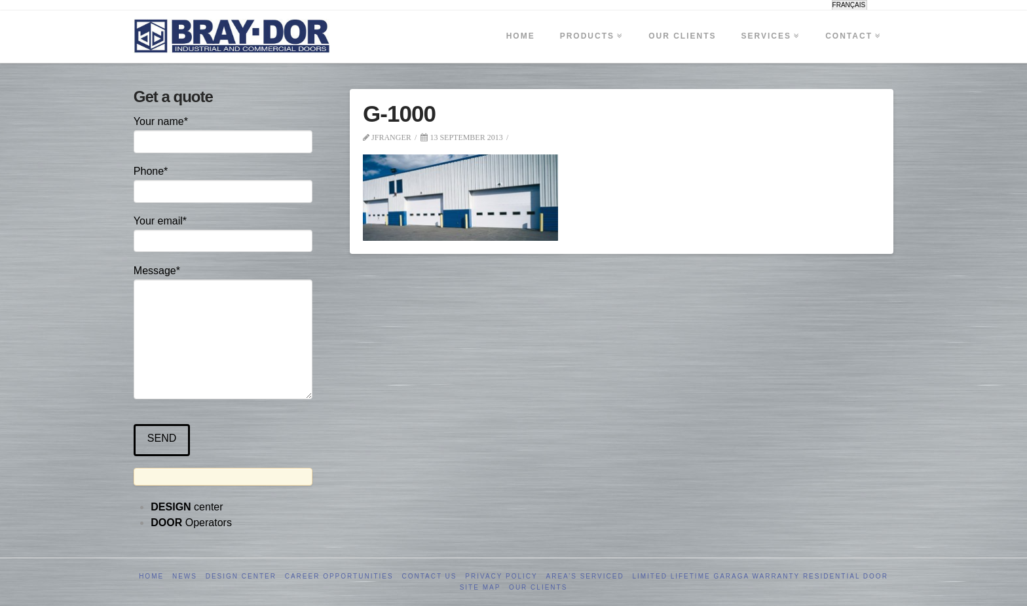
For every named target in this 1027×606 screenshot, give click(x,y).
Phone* (223, 182)
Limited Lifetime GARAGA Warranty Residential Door (759, 576)
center (187, 506)
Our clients (538, 587)
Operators (191, 522)
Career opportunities (339, 576)
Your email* (223, 232)
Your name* (223, 132)
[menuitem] (849, 5)
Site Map (480, 587)
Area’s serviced (585, 576)
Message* (223, 279)
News (184, 576)
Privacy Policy (501, 576)
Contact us (429, 576)
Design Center (241, 576)
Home (151, 576)
